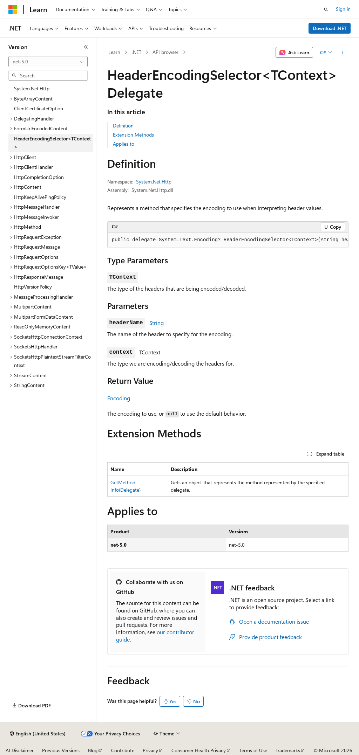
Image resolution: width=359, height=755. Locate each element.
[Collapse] (86, 47)
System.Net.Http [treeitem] (31, 88)
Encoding (118, 398)
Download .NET (330, 28)
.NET (136, 52)
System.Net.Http (153, 181)
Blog (92, 750)
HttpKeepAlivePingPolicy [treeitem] (40, 197)
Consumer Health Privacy (198, 750)
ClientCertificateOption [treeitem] (38, 108)
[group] (227, 240)
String (156, 322)
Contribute (122, 750)
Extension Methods (133, 134)
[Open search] (326, 9)
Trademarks (288, 750)
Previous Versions (61, 750)
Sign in (343, 9)
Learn (114, 52)
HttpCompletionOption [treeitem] (39, 177)
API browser (165, 52)
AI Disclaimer (20, 750)
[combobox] (48, 61)
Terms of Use (253, 750)
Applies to (123, 143)
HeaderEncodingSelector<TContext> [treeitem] (52, 143)
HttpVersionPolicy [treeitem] (33, 286)
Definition (123, 125)
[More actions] (342, 52)
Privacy (150, 750)
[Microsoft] (13, 9)
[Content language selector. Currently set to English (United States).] (38, 733)
